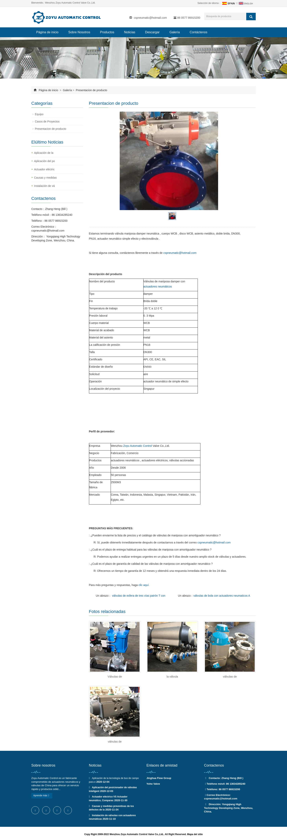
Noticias (129, 32)
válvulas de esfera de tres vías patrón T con (138, 595)
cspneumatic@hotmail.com (150, 17)
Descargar (152, 32)
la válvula (172, 676)
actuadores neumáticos (158, 286)
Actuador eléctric (44, 169)
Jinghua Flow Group (158, 778)
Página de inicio (47, 32)
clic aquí (144, 585)
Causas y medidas (45, 177)
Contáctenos (198, 32)
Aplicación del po (44, 161)
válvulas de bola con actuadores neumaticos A (221, 595)
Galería (174, 32)
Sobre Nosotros (79, 32)
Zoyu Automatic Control (137, 445)
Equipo (39, 114)
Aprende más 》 (41, 795)
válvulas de (230, 676)
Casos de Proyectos (47, 121)
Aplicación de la (43, 152)
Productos (107, 32)
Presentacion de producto (91, 90)
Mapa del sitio (195, 834)
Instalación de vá (44, 185)
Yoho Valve (153, 783)
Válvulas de (115, 676)
